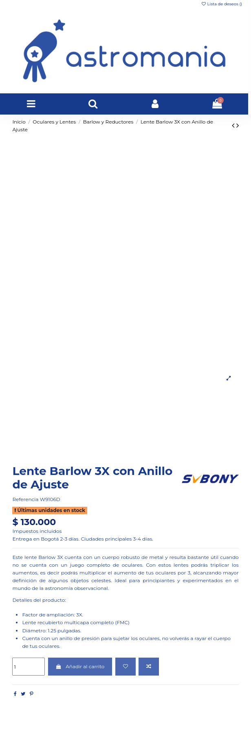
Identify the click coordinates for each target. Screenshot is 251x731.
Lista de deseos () (221, 4)
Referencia (25, 499)
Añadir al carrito (80, 666)
